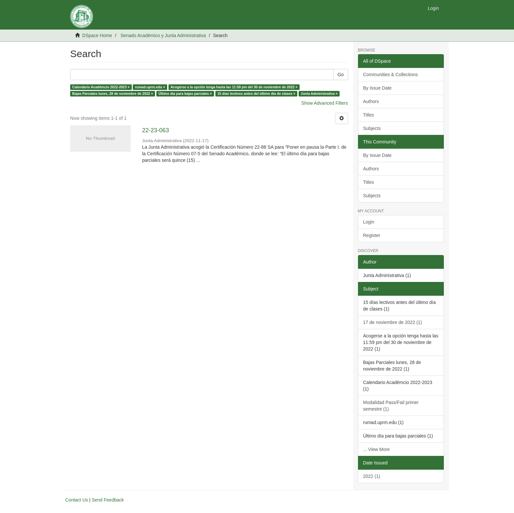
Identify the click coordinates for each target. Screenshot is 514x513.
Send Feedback (108, 499)
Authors (371, 101)
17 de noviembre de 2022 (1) (392, 322)
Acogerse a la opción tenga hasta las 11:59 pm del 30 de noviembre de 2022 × (233, 87)
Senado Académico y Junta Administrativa (163, 35)
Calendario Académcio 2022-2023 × (100, 87)
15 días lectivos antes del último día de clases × (256, 94)
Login (368, 221)
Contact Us (76, 499)
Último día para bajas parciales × (185, 94)
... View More (376, 449)
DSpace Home (97, 35)
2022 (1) (371, 476)
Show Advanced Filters (324, 103)
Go (341, 74)
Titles (368, 115)
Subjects (372, 128)
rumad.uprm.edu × (150, 87)
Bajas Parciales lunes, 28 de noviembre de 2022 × (112, 94)
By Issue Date (377, 88)
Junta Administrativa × (319, 94)
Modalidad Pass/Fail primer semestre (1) (391, 406)
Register (371, 235)
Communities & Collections (390, 74)
